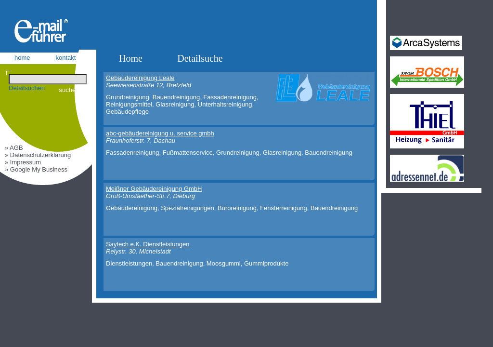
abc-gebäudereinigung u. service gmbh (160, 133)
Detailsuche (199, 58)
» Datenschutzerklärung (38, 155)
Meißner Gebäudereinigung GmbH (154, 188)
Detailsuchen (27, 88)
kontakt (66, 57)
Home (131, 58)
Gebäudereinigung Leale (140, 77)
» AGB (14, 147)
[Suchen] (48, 79)
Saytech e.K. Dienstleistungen (147, 244)
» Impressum (23, 162)
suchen (69, 89)
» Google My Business (36, 169)
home (22, 57)
